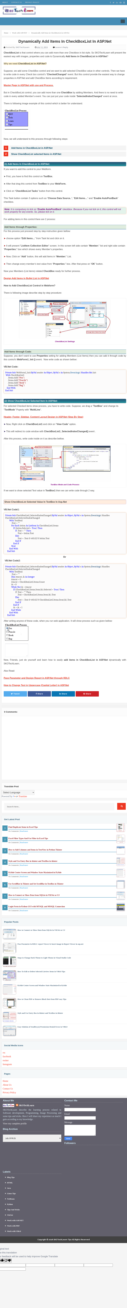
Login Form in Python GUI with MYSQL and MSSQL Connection (36, 906)
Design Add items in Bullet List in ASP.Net (26, 278)
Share (39, 694)
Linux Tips (11, 1193)
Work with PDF (13, 1226)
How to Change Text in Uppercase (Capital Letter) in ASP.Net (36, 685)
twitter (6, 1060)
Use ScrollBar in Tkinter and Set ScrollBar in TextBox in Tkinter (35, 884)
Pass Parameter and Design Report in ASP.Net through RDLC (37, 678)
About (5, 2)
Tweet (15, 694)
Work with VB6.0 (14, 1231)
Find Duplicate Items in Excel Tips (23, 827)
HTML (10, 1183)
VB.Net (10, 1215)
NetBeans (11, 1199)
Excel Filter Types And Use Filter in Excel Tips (28, 838)
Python (10, 1204)
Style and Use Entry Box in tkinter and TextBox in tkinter (32, 861)
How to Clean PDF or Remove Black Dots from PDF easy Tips (41, 999)
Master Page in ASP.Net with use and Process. (28, 85)
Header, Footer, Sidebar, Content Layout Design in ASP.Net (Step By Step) (43, 417)
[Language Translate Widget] (18, 792)
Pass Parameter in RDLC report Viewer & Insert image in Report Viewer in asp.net (50, 944)
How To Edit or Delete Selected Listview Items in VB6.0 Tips (41, 971)
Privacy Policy (32, 2)
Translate (20, 796)
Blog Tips (11, 1177)
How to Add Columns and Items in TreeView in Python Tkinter (35, 850)
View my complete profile (15, 1123)
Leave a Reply (61, 47)
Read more (24, 831)
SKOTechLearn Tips (63, 1240)
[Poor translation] (8, 1260)
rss (4, 1052)
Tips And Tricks (13, 1210)
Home (5, 1081)
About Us (7, 1085)
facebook (7, 1056)
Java (9, 1188)
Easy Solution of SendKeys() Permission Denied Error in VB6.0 (42, 1027)
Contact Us (16, 2)
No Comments (13, 831)
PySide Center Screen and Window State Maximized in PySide (34, 872)
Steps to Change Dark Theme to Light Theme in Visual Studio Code (44, 958)
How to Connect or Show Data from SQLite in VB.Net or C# (34, 895)
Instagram (7, 1064)
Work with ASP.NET (15, 1220)
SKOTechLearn (26, 1105)
